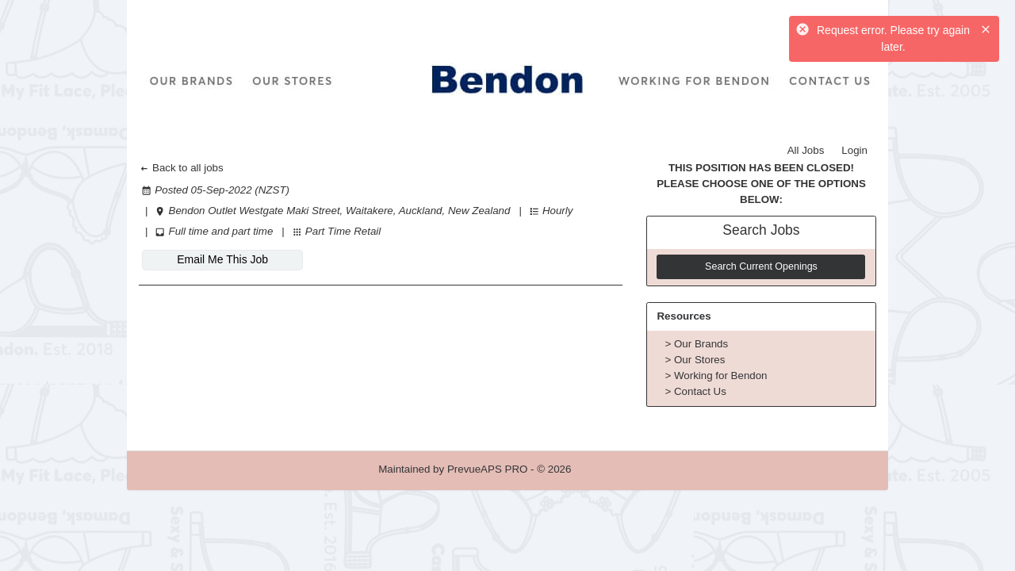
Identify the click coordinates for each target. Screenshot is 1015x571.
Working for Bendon (721, 375)
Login (854, 150)
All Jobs (806, 150)
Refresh (618, 469)
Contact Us (700, 391)
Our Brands (701, 344)
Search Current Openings (761, 266)
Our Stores (699, 360)
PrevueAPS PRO (487, 469)
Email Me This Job (222, 259)
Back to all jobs (181, 168)
